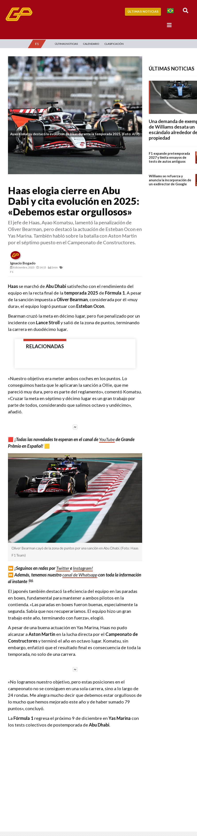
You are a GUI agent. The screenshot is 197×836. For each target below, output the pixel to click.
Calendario (91, 43)
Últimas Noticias (143, 11)
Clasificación (114, 43)
